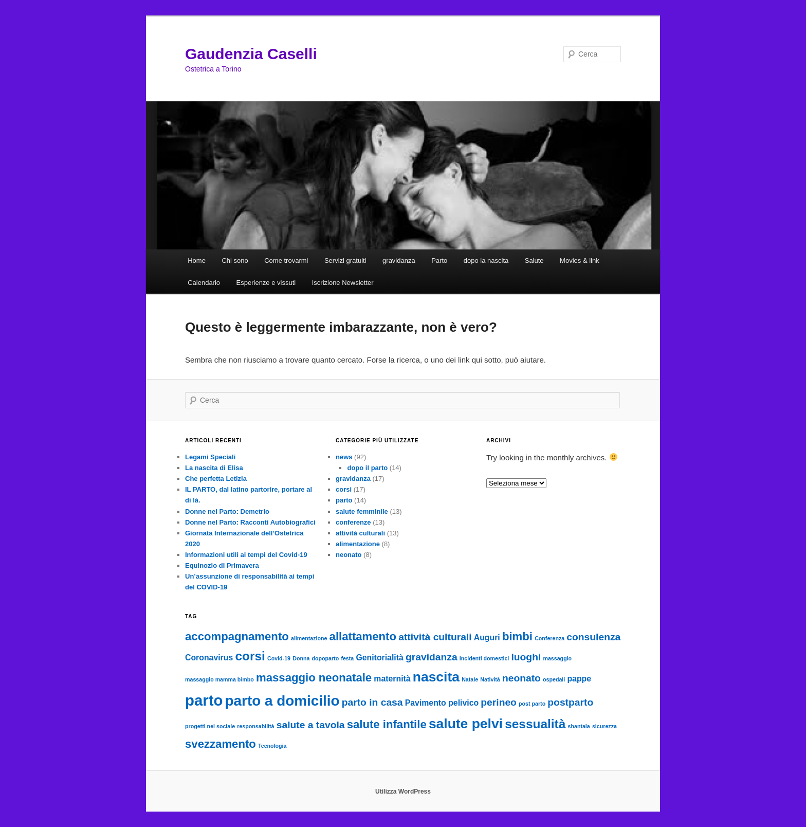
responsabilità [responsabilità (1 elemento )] (255, 726)
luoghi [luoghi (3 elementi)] (526, 657)
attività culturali (360, 533)
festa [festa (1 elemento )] (347, 658)
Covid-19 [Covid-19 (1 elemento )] (278, 658)
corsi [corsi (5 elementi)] (250, 656)
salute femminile (362, 511)
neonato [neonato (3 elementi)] (521, 678)
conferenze (353, 522)
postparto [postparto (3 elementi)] (570, 702)
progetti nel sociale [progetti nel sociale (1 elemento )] (210, 726)
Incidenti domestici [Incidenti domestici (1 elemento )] (484, 658)
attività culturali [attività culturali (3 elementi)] (434, 637)
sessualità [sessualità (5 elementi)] (535, 724)
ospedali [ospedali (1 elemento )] (554, 679)
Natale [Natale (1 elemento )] (470, 679)
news (344, 457)
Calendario (204, 282)
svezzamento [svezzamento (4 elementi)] (220, 744)
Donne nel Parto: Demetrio (227, 511)
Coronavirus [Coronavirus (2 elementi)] (209, 657)
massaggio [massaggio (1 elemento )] (557, 658)
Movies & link (579, 260)
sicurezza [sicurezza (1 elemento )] (604, 726)
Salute (534, 260)
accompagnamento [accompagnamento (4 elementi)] (237, 636)
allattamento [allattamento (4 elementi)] (362, 636)
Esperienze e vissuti (266, 282)
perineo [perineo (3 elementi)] (499, 702)
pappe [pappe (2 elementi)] (579, 678)
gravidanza (398, 260)
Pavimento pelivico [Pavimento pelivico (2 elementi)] (442, 702)
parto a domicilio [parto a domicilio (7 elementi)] (282, 701)
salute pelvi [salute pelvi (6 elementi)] (466, 723)
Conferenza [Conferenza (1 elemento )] (549, 638)
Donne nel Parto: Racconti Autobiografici (250, 522)
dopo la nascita (486, 260)
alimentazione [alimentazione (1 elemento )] (309, 638)
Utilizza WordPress (403, 791)
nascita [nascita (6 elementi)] (436, 677)
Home (197, 260)
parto (344, 500)
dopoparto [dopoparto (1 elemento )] (325, 658)
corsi (344, 489)
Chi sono (235, 260)
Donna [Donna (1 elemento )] (300, 658)
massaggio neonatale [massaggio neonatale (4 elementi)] (314, 677)
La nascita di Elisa (214, 468)
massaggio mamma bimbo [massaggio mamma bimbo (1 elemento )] (219, 679)
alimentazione (358, 544)
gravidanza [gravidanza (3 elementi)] (431, 657)
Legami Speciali (210, 457)
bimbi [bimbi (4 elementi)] (517, 636)
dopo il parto (367, 468)
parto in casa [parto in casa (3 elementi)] (372, 702)
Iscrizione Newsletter (343, 282)
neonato (349, 555)
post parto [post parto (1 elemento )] (532, 703)
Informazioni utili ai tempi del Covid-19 (246, 555)
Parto (439, 260)
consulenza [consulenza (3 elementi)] (593, 637)
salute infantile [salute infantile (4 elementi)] (387, 724)
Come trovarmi (286, 260)
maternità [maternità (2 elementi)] (392, 678)
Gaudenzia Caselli (251, 53)
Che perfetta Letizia (216, 478)
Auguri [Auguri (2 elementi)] (487, 637)
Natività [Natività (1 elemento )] (490, 679)
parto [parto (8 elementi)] (204, 700)
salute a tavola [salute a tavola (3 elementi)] (311, 725)
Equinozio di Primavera (222, 565)
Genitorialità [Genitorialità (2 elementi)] (379, 657)
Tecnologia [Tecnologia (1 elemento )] (272, 746)
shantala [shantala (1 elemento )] (579, 726)
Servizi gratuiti (345, 260)
